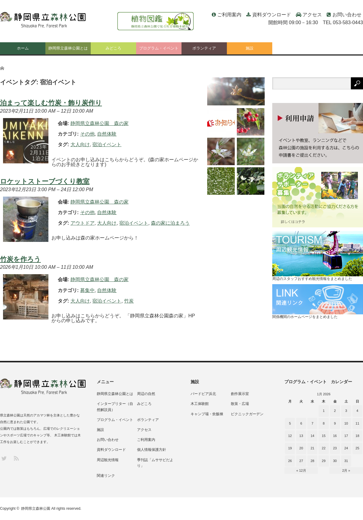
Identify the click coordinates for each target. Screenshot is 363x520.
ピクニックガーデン (247, 414)
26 (290, 461)
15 (323, 436)
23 (335, 448)
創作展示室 (240, 394)
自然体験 (106, 133)
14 (312, 436)
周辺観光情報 (108, 460)
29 (323, 461)
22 (323, 448)
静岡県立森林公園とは (68, 48)
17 (346, 436)
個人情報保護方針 (151, 450)
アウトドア (82, 223)
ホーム (23, 48)
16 (335, 436)
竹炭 (129, 300)
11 (357, 423)
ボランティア (204, 48)
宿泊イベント (106, 144)
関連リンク (106, 475)
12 (290, 436)
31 (346, 461)
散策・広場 (240, 404)
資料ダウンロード (271, 14)
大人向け (80, 144)
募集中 (87, 290)
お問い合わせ (346, 14)
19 (290, 448)
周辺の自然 (146, 394)
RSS (16, 458)
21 (312, 448)
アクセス (312, 14)
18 (357, 436)
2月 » (346, 470)
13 (301, 436)
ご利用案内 (229, 14)
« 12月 (301, 470)
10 (346, 423)
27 (301, 461)
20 (301, 448)
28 (312, 461)
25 (357, 448)
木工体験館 (200, 404)
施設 (249, 48)
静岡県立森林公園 (35, 508)
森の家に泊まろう (170, 223)
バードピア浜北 (203, 394)
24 (346, 448)
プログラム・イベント (158, 48)
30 (335, 461)
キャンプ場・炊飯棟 (207, 414)
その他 (87, 133)
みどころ (113, 48)
